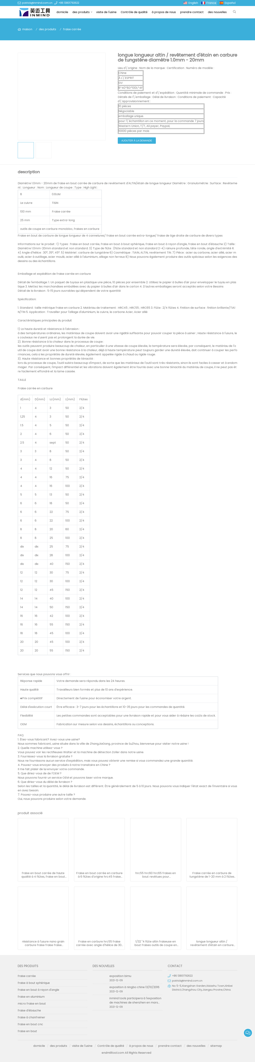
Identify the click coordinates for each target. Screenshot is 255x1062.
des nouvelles (217, 12)
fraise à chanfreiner (31, 1017)
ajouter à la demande (136, 140)
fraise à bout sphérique (34, 983)
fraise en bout (27, 1031)
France (211, 3)
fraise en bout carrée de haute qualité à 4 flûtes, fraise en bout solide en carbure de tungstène (43, 874)
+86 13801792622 (69, 3)
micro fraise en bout (32, 1004)
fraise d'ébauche (29, 1010)
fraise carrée (72, 29)
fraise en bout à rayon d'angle (38, 990)
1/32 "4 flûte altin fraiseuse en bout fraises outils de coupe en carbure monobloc (155, 943)
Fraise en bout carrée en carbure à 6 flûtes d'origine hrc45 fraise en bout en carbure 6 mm (99, 874)
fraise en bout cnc (30, 1024)
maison (27, 29)
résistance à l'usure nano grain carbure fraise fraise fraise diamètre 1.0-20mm (43, 943)
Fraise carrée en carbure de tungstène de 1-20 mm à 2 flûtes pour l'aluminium (211, 874)
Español (230, 3)
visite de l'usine (106, 12)
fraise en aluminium (31, 997)
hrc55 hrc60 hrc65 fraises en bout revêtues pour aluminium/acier (155, 874)
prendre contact (192, 12)
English (193, 3)
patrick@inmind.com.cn (37, 3)
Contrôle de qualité (134, 12)
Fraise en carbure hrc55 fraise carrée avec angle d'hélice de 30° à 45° (99, 943)
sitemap (216, 1046)
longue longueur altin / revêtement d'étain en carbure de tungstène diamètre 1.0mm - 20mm (212, 943)
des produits (81, 12)
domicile (62, 12)
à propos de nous (164, 12)
